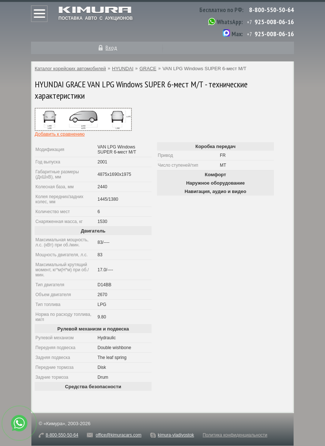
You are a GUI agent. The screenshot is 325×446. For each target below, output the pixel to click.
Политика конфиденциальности (235, 435)
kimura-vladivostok (176, 435)
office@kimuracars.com (118, 435)
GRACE (147, 68)
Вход (111, 47)
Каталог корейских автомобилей (70, 68)
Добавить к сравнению (60, 134)
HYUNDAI (123, 68)
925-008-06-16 (274, 22)
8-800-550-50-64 (271, 9)
